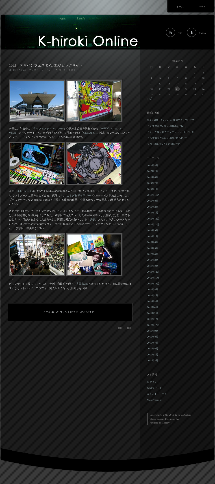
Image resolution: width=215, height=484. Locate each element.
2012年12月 (153, 218)
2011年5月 (152, 301)
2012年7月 (152, 236)
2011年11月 (153, 277)
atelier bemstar (25, 191)
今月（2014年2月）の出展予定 (163, 143)
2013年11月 (153, 195)
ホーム (180, 6)
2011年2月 (152, 313)
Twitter (202, 33)
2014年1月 (152, 189)
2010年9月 (152, 330)
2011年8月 (152, 295)
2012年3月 (152, 259)
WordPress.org (154, 399)
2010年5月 (152, 354)
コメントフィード (157, 393)
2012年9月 (152, 230)
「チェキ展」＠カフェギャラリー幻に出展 (170, 132)
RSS (180, 33)
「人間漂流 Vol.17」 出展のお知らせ (167, 137)
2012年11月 (153, 224)
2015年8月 (152, 165)
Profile (202, 6)
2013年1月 (152, 212)
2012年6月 (152, 242)
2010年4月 (152, 360)
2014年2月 (152, 183)
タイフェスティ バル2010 (48, 128)
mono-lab (174, 418)
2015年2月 (152, 171)
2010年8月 (152, 336)
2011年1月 (152, 319)
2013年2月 (152, 206)
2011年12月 (153, 271)
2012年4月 (152, 254)
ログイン (152, 382)
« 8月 (150, 98)
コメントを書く (67, 70)
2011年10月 (153, 283)
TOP (129, 328)
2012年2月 (152, 266)
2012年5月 (152, 248)
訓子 (92, 219)
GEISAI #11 (90, 132)
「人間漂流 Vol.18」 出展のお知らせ (167, 126)
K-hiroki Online (183, 414)
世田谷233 (82, 283)
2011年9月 (152, 289)
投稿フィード (154, 388)
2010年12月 (153, 325)
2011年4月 (152, 307)
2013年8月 (152, 200)
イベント (48, 70)
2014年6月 (152, 177)
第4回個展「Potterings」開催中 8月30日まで (171, 120)
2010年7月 (152, 342)
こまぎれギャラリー (79, 195)
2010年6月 (152, 348)
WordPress (167, 422)
